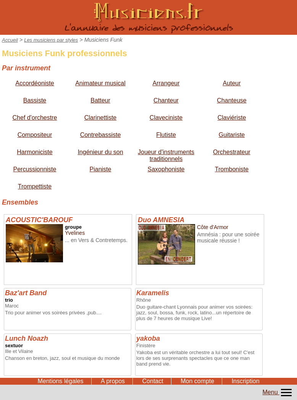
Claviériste (232, 117)
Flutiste (166, 135)
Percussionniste (34, 169)
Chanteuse (231, 100)
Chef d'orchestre (35, 117)
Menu (278, 392)
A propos (113, 381)
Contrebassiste (100, 135)
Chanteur (166, 100)
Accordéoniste (34, 83)
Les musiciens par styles (51, 40)
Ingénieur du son (100, 152)
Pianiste (100, 169)
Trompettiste (35, 186)
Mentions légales (60, 381)
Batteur (100, 100)
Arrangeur (165, 83)
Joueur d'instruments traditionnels (166, 155)
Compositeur (35, 135)
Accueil (10, 40)
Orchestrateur (231, 152)
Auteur (232, 83)
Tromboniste (232, 169)
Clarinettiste (100, 117)
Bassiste (34, 100)
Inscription (246, 381)
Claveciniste (166, 117)
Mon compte (197, 381)
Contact (152, 381)
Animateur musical (100, 83)
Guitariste (232, 135)
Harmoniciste (34, 152)
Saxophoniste (166, 169)
